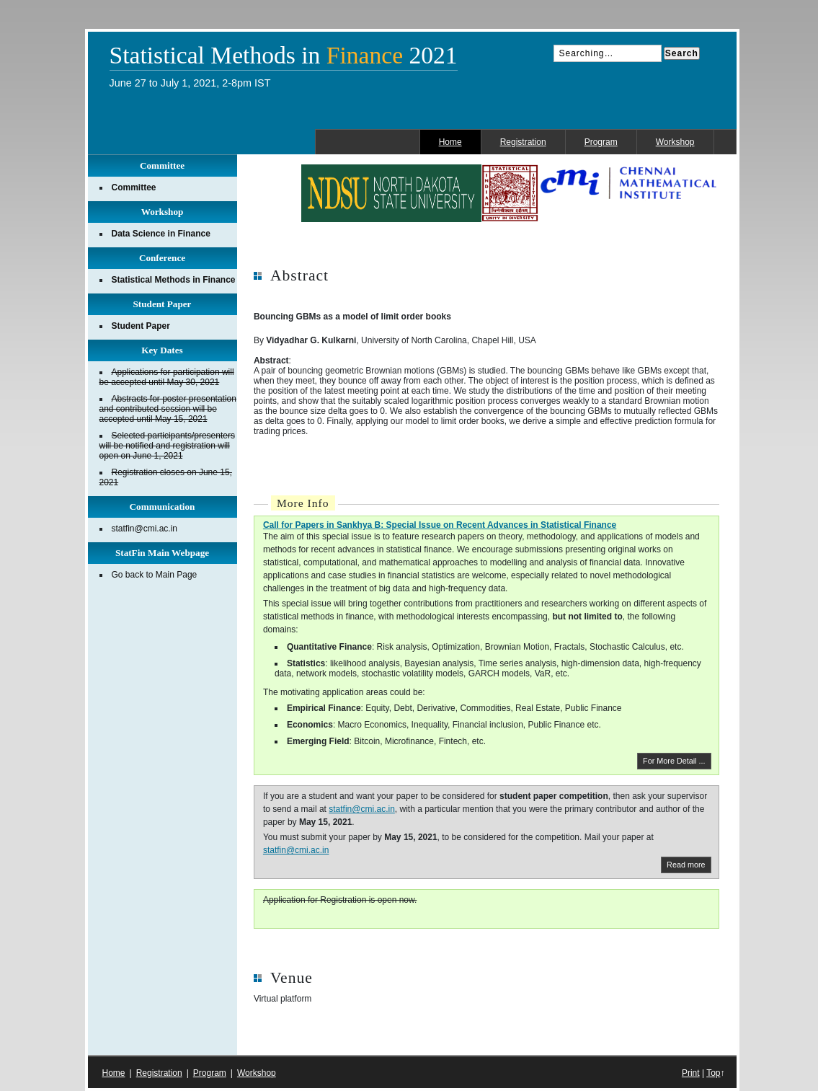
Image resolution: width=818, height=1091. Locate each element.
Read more (686, 864)
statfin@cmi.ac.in (362, 809)
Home (450, 142)
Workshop (675, 142)
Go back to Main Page (154, 575)
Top (713, 1073)
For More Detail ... (674, 760)
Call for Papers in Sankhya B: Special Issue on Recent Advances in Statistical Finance (439, 525)
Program (601, 142)
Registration (523, 142)
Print (691, 1073)
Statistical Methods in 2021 (284, 56)
